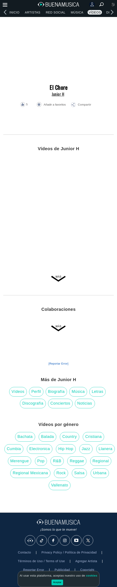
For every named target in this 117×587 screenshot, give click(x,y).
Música (77, 12)
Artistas (32, 12)
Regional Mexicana (30, 473)
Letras (97, 391)
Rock (61, 473)
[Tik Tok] (42, 540)
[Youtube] (76, 540)
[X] (88, 540)
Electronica (39, 449)
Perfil (36, 391)
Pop (41, 461)
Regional (101, 461)
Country (69, 436)
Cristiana (93, 436)
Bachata (25, 436)
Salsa (79, 473)
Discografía (32, 403)
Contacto (24, 552)
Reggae (77, 461)
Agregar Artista (86, 561)
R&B (57, 461)
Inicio (14, 12)
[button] (81, 105)
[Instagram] (65, 540)
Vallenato (59, 485)
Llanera (106, 449)
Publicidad (62, 570)
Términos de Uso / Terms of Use (41, 561)
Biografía (56, 391)
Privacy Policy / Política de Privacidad (69, 552)
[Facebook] (53, 540)
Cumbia (14, 449)
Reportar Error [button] (33, 570)
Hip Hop (65, 449)
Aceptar (57, 582)
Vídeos (95, 12)
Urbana (100, 473)
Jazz (86, 449)
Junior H (58, 94)
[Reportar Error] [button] (58, 363)
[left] (5, 12)
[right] (112, 12)
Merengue (19, 461)
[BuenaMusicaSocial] (30, 540)
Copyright (87, 570)
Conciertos (60, 403)
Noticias (84, 403)
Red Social (55, 12)
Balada (47, 436)
